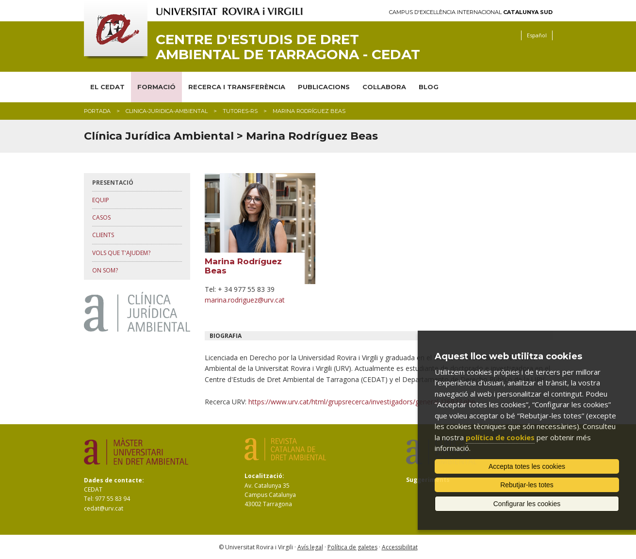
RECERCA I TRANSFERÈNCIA (236, 87)
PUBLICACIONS (324, 87)
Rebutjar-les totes (527, 485)
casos (101, 217)
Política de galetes (352, 547)
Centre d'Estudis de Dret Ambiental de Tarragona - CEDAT (288, 47)
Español (537, 35)
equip (100, 200)
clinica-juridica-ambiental (167, 111)
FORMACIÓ (156, 87)
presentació (112, 182)
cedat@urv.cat (103, 508)
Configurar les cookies (527, 504)
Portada (97, 111)
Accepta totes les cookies (527, 466)
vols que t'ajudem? (121, 253)
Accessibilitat (400, 547)
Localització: (264, 476)
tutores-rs (240, 111)
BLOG (429, 87)
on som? (105, 270)
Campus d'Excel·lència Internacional (471, 12)
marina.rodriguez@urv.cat (245, 299)
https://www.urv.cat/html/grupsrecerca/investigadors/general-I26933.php (361, 401)
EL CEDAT (107, 87)
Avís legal (310, 547)
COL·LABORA (384, 87)
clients (103, 235)
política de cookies (500, 437)
